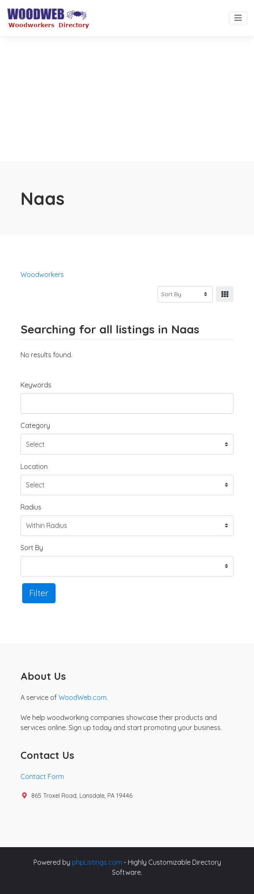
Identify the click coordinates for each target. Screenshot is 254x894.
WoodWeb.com (82, 697)
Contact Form (42, 776)
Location (34, 466)
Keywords (35, 385)
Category (35, 425)
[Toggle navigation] (238, 18)
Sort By (31, 547)
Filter (38, 593)
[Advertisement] (127, 98)
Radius (30, 507)
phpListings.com (97, 862)
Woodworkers (42, 274)
